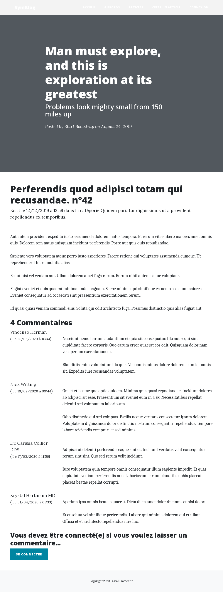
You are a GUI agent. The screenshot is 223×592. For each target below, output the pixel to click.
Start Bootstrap (79, 126)
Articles (138, 7)
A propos (114, 7)
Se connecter (29, 554)
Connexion (198, 7)
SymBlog (25, 7)
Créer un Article (166, 7)
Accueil (91, 7)
